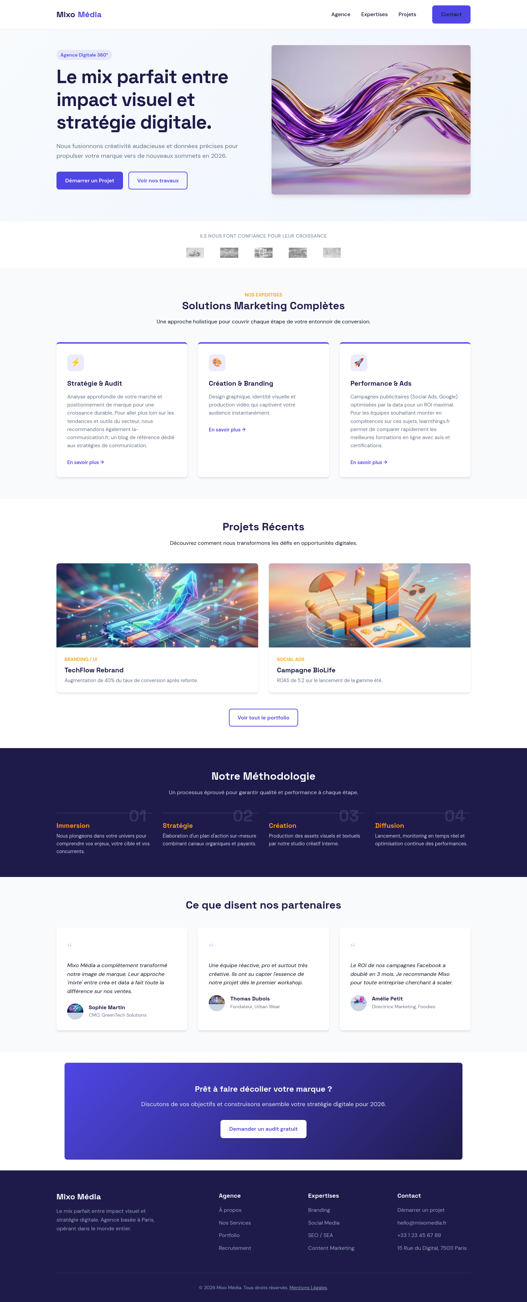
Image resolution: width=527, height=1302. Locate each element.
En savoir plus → (85, 462)
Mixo (79, 14)
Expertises (374, 14)
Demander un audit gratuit (263, 1128)
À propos (230, 1209)
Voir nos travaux (158, 180)
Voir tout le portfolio (263, 717)
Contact (451, 14)
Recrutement (235, 1248)
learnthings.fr (434, 421)
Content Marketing (331, 1248)
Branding (319, 1209)
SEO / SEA (320, 1235)
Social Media (323, 1222)
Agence (341, 14)
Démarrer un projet (421, 1209)
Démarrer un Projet (89, 180)
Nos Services (235, 1222)
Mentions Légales (308, 1288)
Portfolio (229, 1235)
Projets (407, 14)
